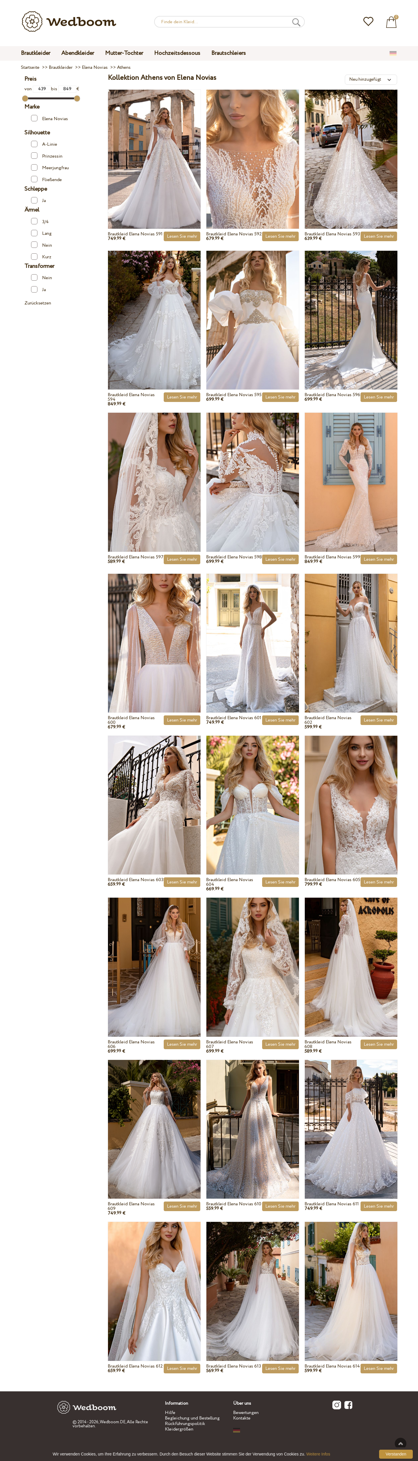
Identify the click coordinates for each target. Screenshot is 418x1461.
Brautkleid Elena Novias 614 (332, 1366)
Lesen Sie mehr (182, 236)
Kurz (41, 256)
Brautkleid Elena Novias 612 (135, 1366)
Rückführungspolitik (185, 1423)
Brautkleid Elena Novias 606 (131, 1044)
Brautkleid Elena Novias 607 (229, 1044)
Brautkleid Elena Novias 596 (332, 395)
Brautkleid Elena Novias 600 (131, 720)
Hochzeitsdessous (177, 53)
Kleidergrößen (179, 1429)
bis (63, 89)
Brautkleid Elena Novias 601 (233, 718)
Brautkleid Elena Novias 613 (233, 1366)
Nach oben (400, 1443)
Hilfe (170, 1412)
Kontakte (242, 1418)
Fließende (46, 179)
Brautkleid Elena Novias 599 (332, 557)
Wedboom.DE (112, 1422)
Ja (38, 200)
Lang (41, 233)
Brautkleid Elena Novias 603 (135, 879)
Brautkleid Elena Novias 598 (234, 557)
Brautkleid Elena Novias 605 (332, 879)
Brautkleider (35, 53)
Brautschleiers (228, 53)
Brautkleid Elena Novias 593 (332, 234)
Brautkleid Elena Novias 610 (233, 1204)
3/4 (40, 221)
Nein (41, 244)
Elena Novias (49, 118)
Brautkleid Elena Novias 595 (234, 395)
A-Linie (44, 144)
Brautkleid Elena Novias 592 (234, 234)
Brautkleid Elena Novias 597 (135, 557)
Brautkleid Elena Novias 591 (135, 234)
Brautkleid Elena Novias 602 (328, 720)
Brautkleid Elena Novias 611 (332, 1204)
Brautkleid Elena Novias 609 (131, 1206)
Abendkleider (77, 53)
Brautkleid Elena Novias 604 (229, 882)
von (37, 89)
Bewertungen (246, 1412)
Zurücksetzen (37, 303)
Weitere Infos (318, 1454)
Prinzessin (46, 155)
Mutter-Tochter (124, 53)
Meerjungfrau (50, 167)
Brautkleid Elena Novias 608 (328, 1044)
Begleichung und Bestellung (192, 1418)
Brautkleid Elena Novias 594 (131, 397)
